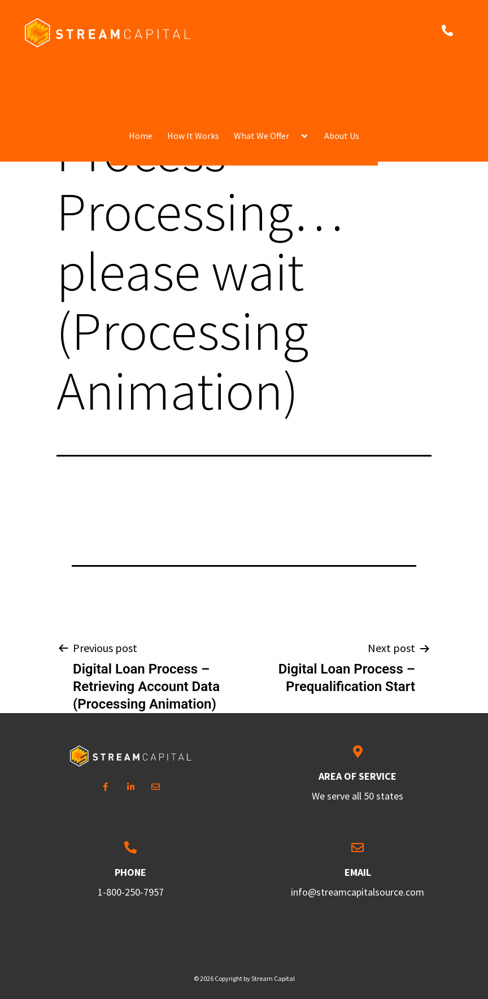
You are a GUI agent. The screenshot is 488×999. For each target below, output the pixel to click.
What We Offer (261, 81)
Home (140, 81)
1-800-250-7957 (131, 891)
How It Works (193, 81)
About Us (341, 81)
